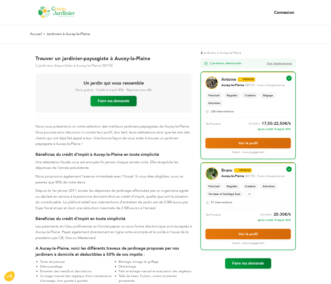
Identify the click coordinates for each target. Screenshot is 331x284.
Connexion (284, 12)
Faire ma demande (114, 101)
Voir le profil (248, 143)
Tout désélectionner (279, 63)
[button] (9, 276)
